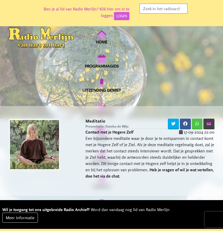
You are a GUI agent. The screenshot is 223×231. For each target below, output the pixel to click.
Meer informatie (20, 217)
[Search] (163, 9)
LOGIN (121, 16)
